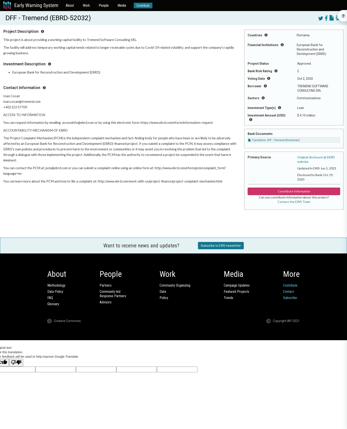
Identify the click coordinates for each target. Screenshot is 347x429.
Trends (228, 298)
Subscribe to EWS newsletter (221, 245)
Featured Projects (236, 291)
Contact (288, 291)
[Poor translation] (16, 363)
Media (122, 5)
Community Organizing (175, 285)
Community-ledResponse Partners (113, 293)
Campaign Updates (237, 285)
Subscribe (290, 298)
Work (86, 5)
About (70, 5)
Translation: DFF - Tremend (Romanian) (274, 140)
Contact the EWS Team (294, 202)
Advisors (106, 302)
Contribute (143, 5)
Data (163, 291)
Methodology (56, 285)
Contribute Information (294, 191)
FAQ (50, 298)
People (104, 5)
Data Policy (55, 291)
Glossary (53, 304)
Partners (106, 285)
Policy (164, 298)
